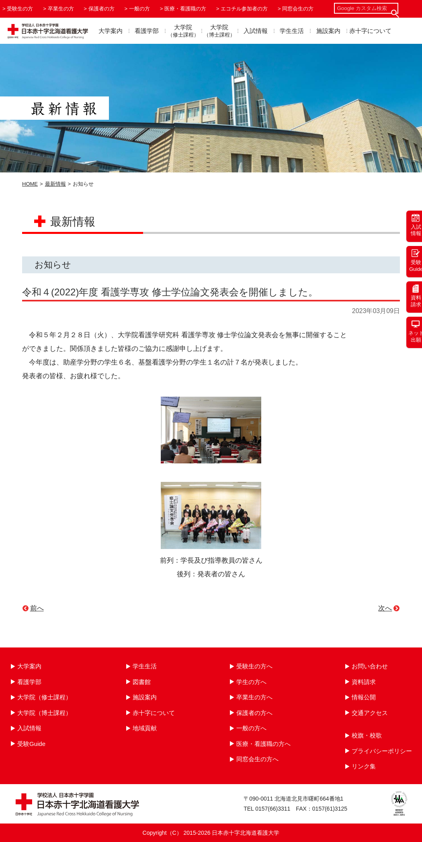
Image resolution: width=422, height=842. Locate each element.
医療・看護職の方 (185, 9)
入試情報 (256, 30)
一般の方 (139, 9)
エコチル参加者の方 (244, 9)
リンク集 (364, 766)
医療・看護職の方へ (263, 743)
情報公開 (364, 697)
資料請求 (364, 681)
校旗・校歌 (367, 735)
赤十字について (370, 30)
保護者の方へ (254, 712)
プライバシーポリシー (382, 751)
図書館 (142, 681)
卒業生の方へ (254, 697)
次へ (385, 608)
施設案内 (328, 30)
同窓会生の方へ (257, 759)
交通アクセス (370, 712)
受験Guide (31, 743)
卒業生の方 (61, 9)
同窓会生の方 (297, 9)
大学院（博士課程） (44, 712)
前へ (37, 608)
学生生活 (292, 30)
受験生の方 (20, 9)
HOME (30, 184)
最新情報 (55, 184)
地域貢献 (145, 728)
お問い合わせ (370, 666)
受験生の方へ (254, 666)
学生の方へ (251, 681)
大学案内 (110, 30)
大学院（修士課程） (44, 697)
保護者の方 (101, 9)
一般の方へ (251, 728)
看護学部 (147, 30)
